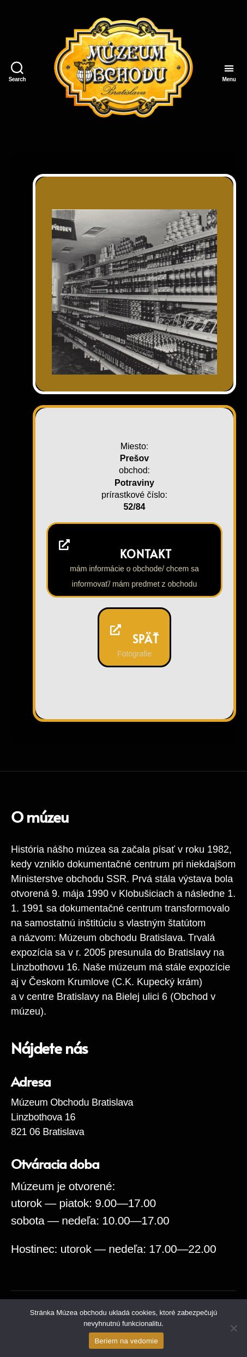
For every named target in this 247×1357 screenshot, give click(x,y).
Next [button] (193, 351)
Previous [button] (172, 351)
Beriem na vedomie (126, 1341)
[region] (134, 292)
